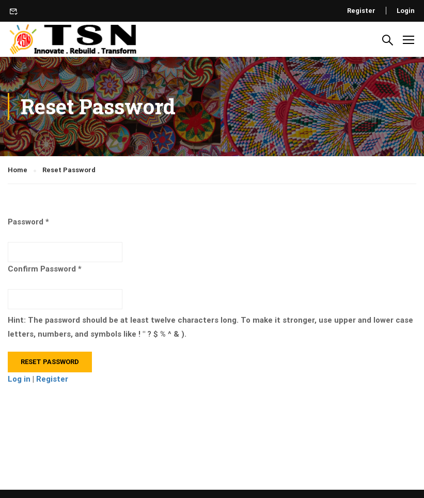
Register (361, 10)
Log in (19, 379)
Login (406, 10)
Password (25, 222)
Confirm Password (42, 269)
